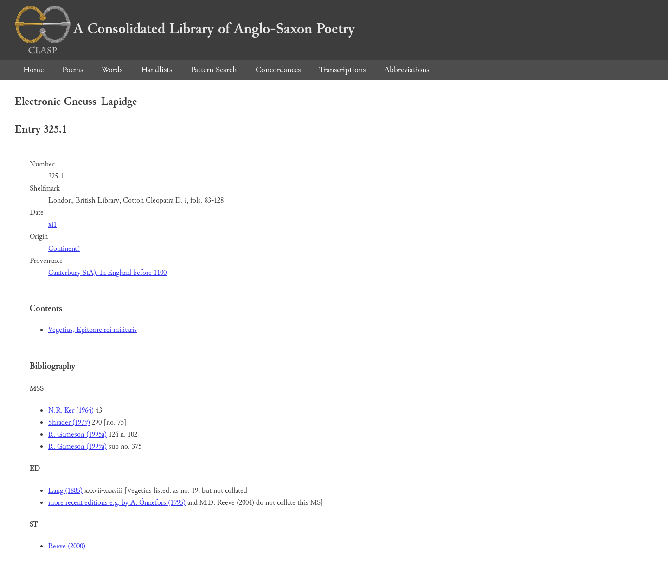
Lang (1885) (65, 490)
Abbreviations (406, 70)
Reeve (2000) (66, 546)
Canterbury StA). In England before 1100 (107, 272)
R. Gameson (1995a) (77, 434)
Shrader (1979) (69, 422)
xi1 (52, 224)
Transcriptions (342, 70)
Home (33, 70)
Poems (72, 70)
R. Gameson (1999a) (77, 446)
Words (112, 70)
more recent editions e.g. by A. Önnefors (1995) (117, 502)
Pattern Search (214, 70)
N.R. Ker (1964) (71, 410)
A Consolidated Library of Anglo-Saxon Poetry (185, 28)
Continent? (64, 248)
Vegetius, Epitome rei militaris (92, 329)
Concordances (278, 70)
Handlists (156, 70)
